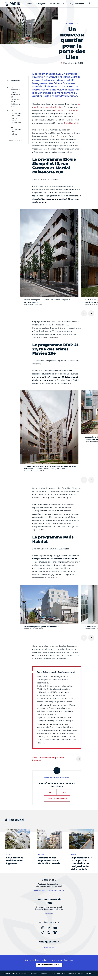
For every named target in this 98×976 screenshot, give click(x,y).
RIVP (73, 110)
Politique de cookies (75, 973)
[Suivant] (91, 313)
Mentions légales (10, 973)
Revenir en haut (15, 140)
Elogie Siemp (60, 110)
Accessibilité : (33, 973)
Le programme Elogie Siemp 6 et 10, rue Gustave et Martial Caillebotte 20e (16, 97)
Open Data (61, 973)
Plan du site (89, 973)
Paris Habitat (70, 123)
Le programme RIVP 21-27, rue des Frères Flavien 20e (16, 117)
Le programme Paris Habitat (16, 130)
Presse (52, 973)
